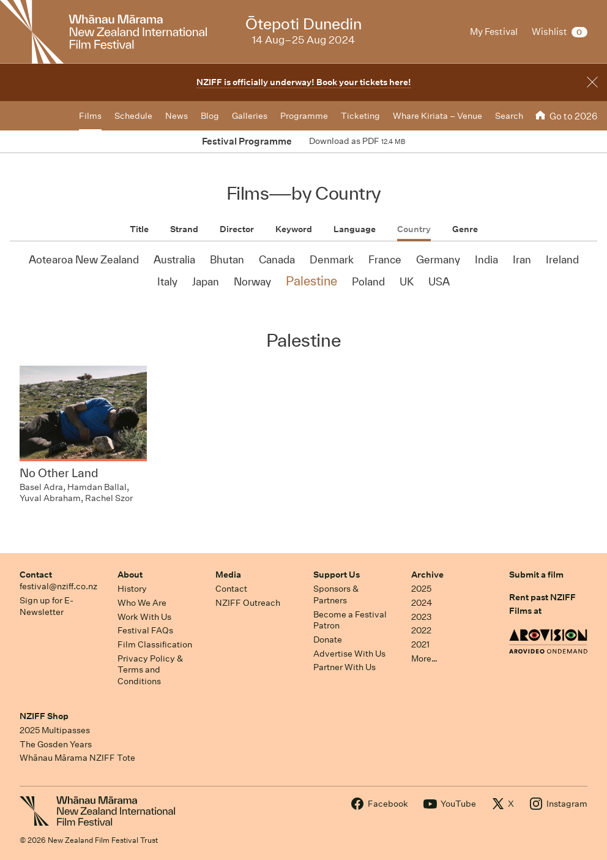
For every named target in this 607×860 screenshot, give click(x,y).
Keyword (293, 229)
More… (424, 658)
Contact (36, 574)
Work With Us (144, 616)
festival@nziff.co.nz (58, 586)
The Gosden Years (56, 744)
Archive (427, 574)
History (132, 588)
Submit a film (536, 574)
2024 (421, 602)
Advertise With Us (349, 653)
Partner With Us (344, 667)
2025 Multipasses (55, 730)
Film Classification (154, 644)
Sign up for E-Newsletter (46, 606)
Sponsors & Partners (336, 594)
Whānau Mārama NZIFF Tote (77, 757)
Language (354, 229)
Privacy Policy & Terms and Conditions (150, 670)
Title (139, 229)
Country (414, 229)
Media (228, 574)
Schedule (133, 115)
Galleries (249, 115)
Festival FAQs (145, 630)
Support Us (336, 574)
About (130, 574)
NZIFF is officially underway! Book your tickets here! (303, 82)
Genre (465, 229)
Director (237, 229)
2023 (421, 616)
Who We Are (141, 602)
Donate (327, 639)
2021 (420, 644)
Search (509, 115)
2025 (421, 588)
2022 (421, 630)
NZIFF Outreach (247, 602)
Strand (184, 229)
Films (90, 115)
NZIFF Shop (44, 716)
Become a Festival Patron (350, 620)
